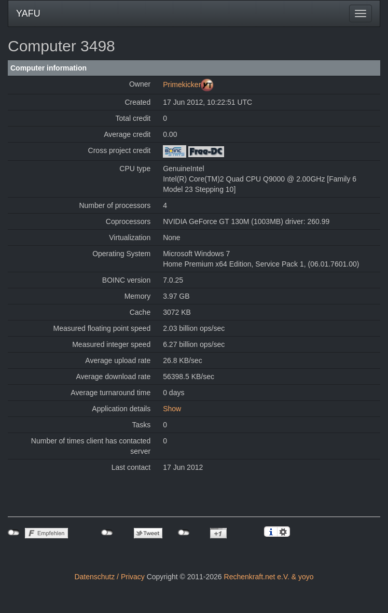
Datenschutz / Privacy (109, 577)
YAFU (28, 13)
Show (172, 409)
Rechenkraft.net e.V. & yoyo (269, 577)
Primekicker (182, 84)
